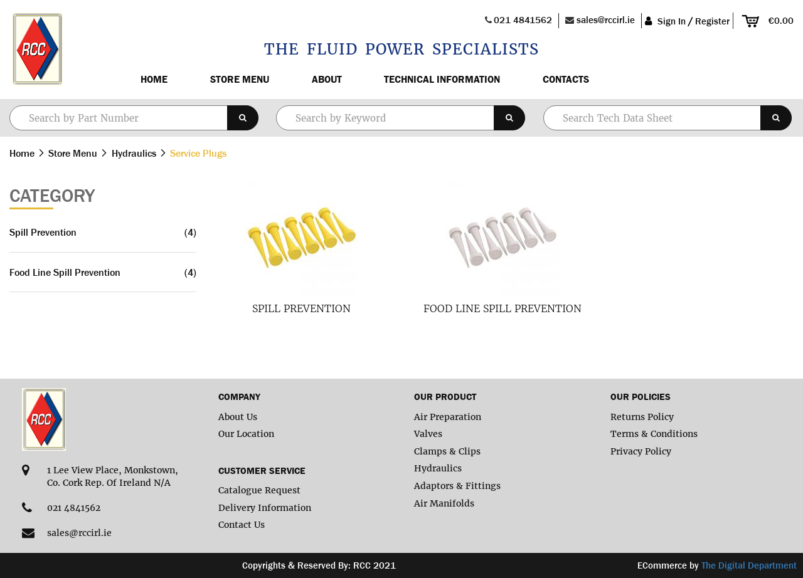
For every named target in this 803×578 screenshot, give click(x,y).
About (327, 79)
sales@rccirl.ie (606, 19)
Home (154, 79)
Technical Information (442, 79)
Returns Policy (642, 417)
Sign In (671, 21)
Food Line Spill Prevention (502, 308)
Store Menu (239, 79)
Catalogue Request (259, 490)
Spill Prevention (301, 308)
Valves (428, 433)
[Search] (242, 117)
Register (712, 21)
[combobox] (400, 117)
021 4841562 (523, 19)
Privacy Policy (640, 451)
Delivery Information (264, 507)
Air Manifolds (444, 503)
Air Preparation (447, 417)
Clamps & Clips (447, 451)
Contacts (566, 79)
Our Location (246, 433)
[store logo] (36, 50)
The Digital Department (749, 565)
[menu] (454, 79)
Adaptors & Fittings (457, 485)
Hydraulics (135, 153)
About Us (237, 417)
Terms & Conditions (654, 433)
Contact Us (241, 524)
